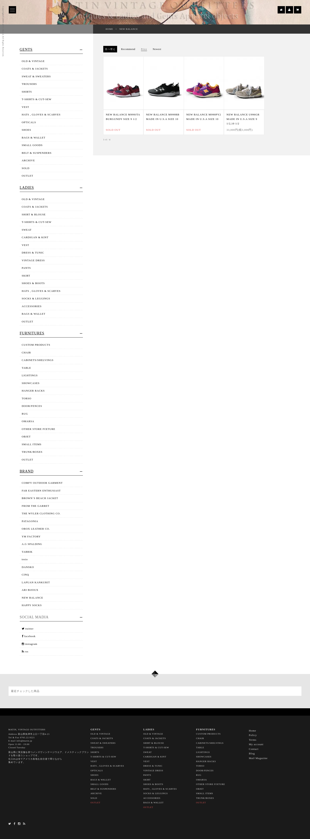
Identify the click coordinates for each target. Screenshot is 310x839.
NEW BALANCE (128, 29)
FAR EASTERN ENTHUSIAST (41, 490)
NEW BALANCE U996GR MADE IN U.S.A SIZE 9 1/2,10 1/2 (242, 119)
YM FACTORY (31, 536)
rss (25, 651)
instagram (29, 643)
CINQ (25, 574)
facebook (29, 636)
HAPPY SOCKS (32, 605)
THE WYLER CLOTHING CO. (41, 513)
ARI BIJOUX (30, 589)
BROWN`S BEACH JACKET (40, 498)
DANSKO (28, 567)
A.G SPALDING (32, 544)
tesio (25, 559)
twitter (28, 628)
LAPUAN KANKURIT (36, 582)
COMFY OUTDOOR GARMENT (42, 482)
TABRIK (27, 551)
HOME (109, 29)
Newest (157, 49)
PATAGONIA (30, 521)
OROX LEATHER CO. (36, 528)
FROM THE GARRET (35, 505)
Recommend (128, 49)
